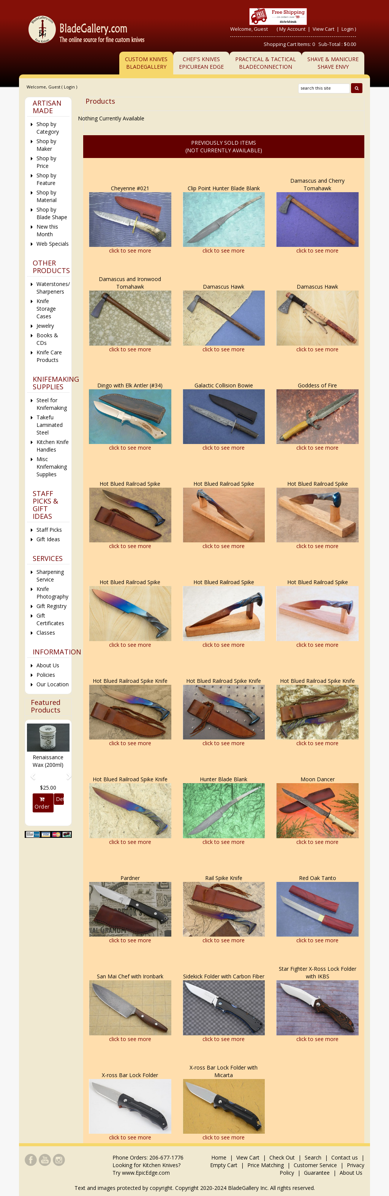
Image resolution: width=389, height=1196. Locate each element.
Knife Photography (52, 592)
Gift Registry (51, 606)
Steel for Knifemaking (51, 404)
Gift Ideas (48, 539)
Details (60, 799)
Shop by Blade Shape (51, 213)
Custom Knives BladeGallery (146, 62)
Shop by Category (47, 127)
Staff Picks (49, 529)
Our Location (52, 684)
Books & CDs (47, 339)
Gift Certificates (50, 619)
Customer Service (315, 1165)
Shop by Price (46, 162)
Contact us (344, 1157)
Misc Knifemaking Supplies (51, 466)
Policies (45, 674)
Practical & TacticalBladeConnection (265, 62)
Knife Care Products (49, 356)
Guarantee (317, 1172)
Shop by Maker (46, 144)
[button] (30, 773)
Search (313, 1157)
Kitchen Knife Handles (52, 445)
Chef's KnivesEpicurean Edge (201, 62)
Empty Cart (223, 1165)
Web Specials (52, 243)
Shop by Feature (46, 179)
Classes (45, 632)
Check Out (282, 1157)
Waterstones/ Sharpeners (53, 287)
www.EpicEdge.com (146, 1172)
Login (348, 28)
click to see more (130, 250)
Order (42, 803)
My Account (292, 28)
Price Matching (265, 1165)
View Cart (324, 28)
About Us (47, 665)
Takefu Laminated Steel (49, 425)
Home (219, 1157)
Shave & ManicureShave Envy (333, 62)
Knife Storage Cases (46, 308)
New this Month (47, 230)
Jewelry (45, 325)
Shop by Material (46, 196)
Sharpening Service (50, 575)
